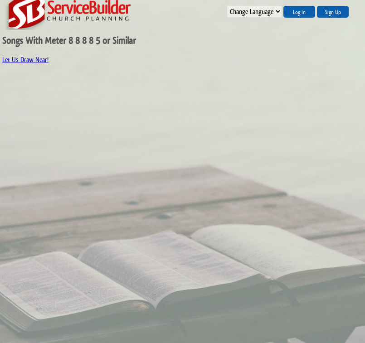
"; (254, 11)
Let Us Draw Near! (25, 59)
